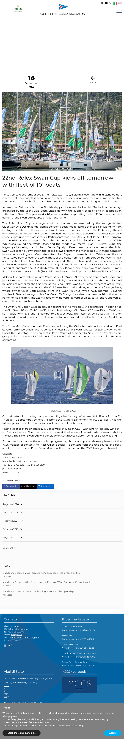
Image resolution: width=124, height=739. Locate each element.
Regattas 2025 (11, 512)
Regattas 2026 (11, 504)
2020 (6, 697)
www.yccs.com (10, 472)
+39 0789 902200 (16, 632)
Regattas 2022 (11, 537)
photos (72, 441)
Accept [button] (112, 733)
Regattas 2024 (11, 520)
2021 (6, 694)
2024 (6, 685)
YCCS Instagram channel (101, 448)
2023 (6, 688)
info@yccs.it (16, 634)
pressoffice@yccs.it (12, 468)
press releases (92, 441)
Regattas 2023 (11, 529)
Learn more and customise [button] (22, 733)
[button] (119, 707)
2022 (6, 691)
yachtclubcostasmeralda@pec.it (24, 637)
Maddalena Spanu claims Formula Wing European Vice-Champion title (41, 572)
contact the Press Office (39, 444)
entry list (44, 441)
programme (58, 441)
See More (9, 547)
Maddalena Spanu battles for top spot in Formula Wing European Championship (47, 582)
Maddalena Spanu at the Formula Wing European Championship (38, 591)
